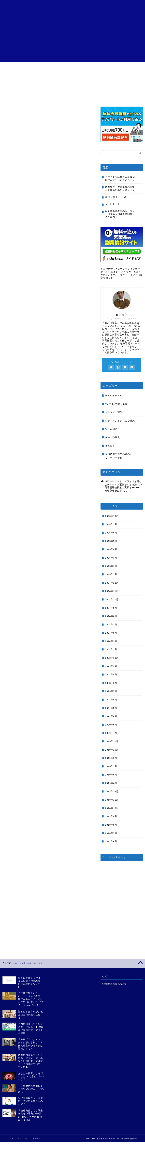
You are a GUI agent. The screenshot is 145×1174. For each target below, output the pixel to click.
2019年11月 (111, 741)
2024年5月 (111, 633)
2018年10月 (111, 808)
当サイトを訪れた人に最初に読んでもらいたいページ (120, 178)
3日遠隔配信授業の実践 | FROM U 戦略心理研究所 (123, 487)
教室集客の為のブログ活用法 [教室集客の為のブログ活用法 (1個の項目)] (115, 984)
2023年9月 (111, 666)
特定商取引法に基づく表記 (100, 68)
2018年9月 (111, 816)
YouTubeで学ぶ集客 (26, 244)
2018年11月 (111, 800)
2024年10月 (111, 599)
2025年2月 (111, 566)
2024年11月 (111, 591)
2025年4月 (111, 549)
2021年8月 (111, 699)
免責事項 (36, 1138)
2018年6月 (111, 841)
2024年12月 (111, 583)
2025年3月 (111, 558)
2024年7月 (111, 624)
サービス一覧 (45, 67)
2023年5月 (111, 691)
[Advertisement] (72, 39)
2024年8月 (111, 616)
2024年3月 (111, 641)
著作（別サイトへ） (116, 197)
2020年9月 (111, 725)
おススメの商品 (23, 249)
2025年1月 (111, 574)
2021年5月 (111, 708)
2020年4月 (111, 733)
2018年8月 (111, 825)
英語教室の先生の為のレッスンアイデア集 (41, 273)
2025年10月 (111, 516)
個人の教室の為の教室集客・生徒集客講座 (72, 6)
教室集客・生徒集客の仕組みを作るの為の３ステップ (120, 188)
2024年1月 (111, 649)
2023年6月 (111, 683)
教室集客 (19, 268)
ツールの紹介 (22, 259)
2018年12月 (111, 791)
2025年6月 (111, 532)
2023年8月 (111, 674)
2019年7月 (111, 766)
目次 (17, 67)
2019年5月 (111, 774)
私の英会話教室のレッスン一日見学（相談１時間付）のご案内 (120, 214)
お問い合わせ (128, 67)
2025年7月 (111, 524)
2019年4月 (111, 783)
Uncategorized (23, 240)
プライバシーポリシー (17, 1138)
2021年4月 (111, 716)
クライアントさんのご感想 (72, 68)
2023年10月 (111, 658)
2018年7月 (111, 833)
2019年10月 (111, 750)
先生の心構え (22, 263)
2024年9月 (111, 608)
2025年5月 (111, 541)
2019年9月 (111, 758)
